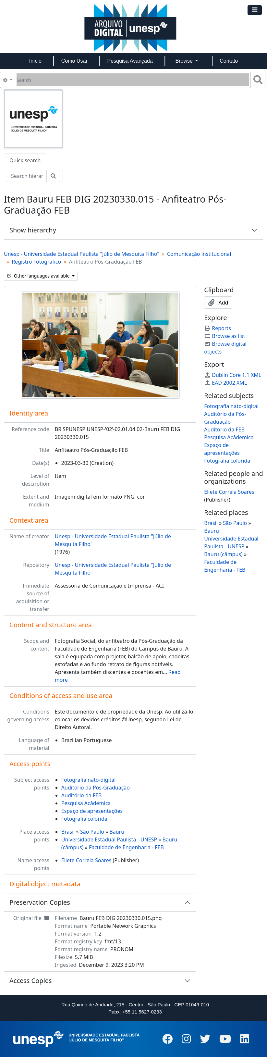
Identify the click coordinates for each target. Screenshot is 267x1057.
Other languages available (39, 276)
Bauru (116, 831)
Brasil (68, 831)
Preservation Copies (39, 902)
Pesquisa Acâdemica (86, 803)
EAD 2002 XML (225, 382)
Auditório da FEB (81, 795)
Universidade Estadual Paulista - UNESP (109, 839)
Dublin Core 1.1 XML (232, 375)
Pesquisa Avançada (129, 61)
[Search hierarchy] (27, 176)
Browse (185, 61)
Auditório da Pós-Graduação (95, 787)
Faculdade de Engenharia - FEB (126, 847)
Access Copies (30, 980)
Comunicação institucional (199, 253)
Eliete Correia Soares (86, 860)
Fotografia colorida (84, 818)
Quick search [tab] (25, 160)
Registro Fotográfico (36, 261)
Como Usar (74, 61)
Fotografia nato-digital (88, 779)
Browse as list (224, 336)
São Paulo (92, 831)
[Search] (133, 80)
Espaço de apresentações (92, 811)
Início (35, 61)
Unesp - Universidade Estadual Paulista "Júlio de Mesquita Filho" (81, 253)
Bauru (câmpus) (223, 554)
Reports (217, 328)
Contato (229, 61)
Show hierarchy (32, 230)
